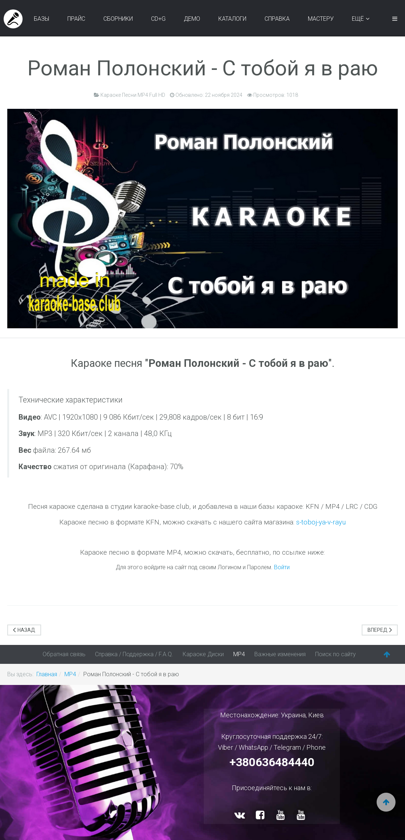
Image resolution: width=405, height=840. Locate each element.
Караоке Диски (203, 654)
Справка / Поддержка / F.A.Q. (134, 654)
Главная (46, 674)
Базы (41, 18)
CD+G (158, 18)
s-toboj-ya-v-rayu (321, 522)
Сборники (118, 18)
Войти (282, 567)
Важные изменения (280, 654)
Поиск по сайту (335, 654)
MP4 (239, 654)
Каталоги (232, 18)
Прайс (76, 18)
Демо (192, 18)
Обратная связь (64, 654)
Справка (277, 18)
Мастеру (321, 18)
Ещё (358, 18)
